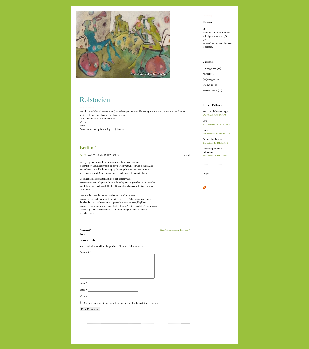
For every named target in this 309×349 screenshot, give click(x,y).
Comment (85, 252)
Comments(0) (85, 230)
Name (83, 288)
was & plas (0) (210, 85)
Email (83, 294)
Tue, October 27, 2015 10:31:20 (106, 155)
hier (119, 129)
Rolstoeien (95, 100)
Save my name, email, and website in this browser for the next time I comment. (121, 307)
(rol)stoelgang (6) (211, 79)
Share (82, 234)
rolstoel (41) (208, 73)
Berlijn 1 (88, 147)
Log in (206, 173)
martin (90, 155)
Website (83, 301)
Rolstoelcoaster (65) (212, 90)
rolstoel (186, 155)
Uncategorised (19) (212, 68)
